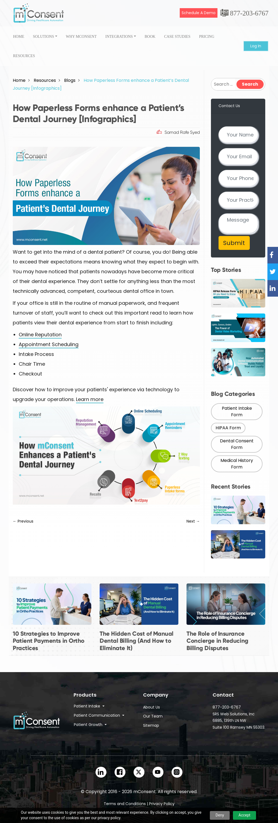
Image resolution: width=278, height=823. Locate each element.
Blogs (69, 80)
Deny (220, 815)
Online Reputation (40, 334)
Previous (23, 521)
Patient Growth (88, 724)
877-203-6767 (249, 13)
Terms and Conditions (125, 803)
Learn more (89, 399)
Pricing (206, 37)
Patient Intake (87, 706)
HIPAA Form (228, 428)
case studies (177, 37)
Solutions (43, 37)
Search (250, 84)
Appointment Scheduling (48, 344)
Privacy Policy (162, 803)
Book (150, 37)
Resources (24, 56)
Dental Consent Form (237, 444)
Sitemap (151, 725)
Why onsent (81, 37)
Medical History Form (236, 463)
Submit (234, 243)
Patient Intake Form (237, 411)
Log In (255, 46)
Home (18, 37)
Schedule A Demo (199, 12)
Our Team (153, 716)
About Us (151, 707)
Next (193, 521)
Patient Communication (97, 715)
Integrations (119, 37)
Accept (245, 815)
